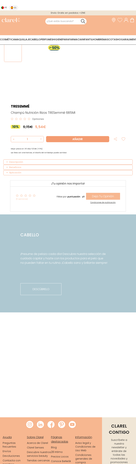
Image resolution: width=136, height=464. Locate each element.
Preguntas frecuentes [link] (9, 444)
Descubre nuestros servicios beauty (39, 454)
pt (6, 7)
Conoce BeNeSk (61, 461)
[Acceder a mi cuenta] (127, 20)
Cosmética (7, 39)
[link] (11, 20)
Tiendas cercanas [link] (38, 460)
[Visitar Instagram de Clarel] (29, 425)
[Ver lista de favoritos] (121, 20)
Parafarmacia (72, 39)
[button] (40, 139)
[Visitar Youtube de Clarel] (72, 425)
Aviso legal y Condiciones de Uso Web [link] (85, 446)
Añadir (77, 139)
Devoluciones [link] (11, 456)
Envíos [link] (7, 451)
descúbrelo (41, 289)
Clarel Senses (35, 447)
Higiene (57, 39)
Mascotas (110, 39)
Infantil (87, 39)
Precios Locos (60, 456)
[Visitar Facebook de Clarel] (51, 425)
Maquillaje (22, 39)
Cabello (35, 39)
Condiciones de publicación (103, 202)
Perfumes (47, 39)
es (15, 7)
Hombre (97, 39)
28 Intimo (57, 452)
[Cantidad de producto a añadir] (27, 139)
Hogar (121, 39)
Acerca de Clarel (37, 443)
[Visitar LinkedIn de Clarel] (40, 425)
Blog (54, 447)
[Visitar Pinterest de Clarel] (61, 425)
